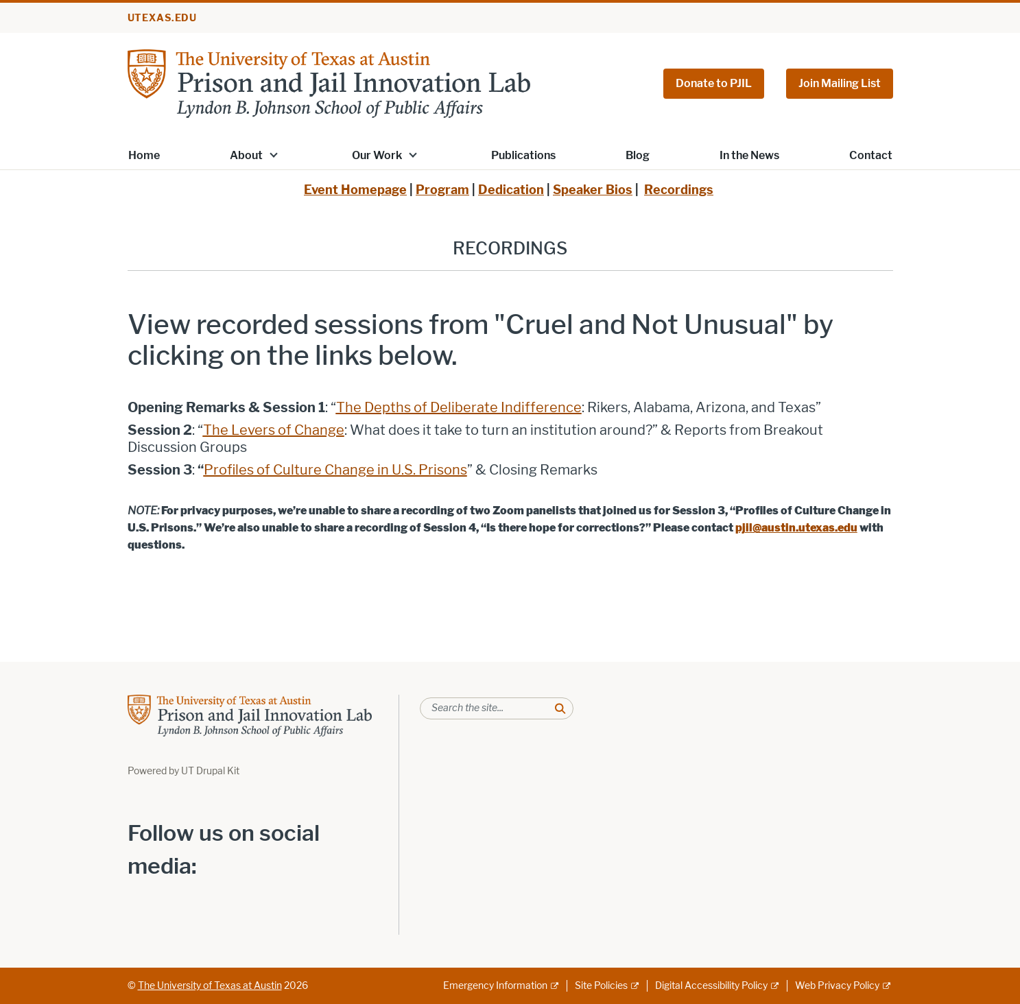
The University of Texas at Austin (210, 986)
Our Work (377, 155)
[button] (273, 154)
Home (144, 155)
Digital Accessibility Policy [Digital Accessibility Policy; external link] (711, 986)
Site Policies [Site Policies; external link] (601, 986)
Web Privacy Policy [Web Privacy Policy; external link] (837, 986)
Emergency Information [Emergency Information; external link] (495, 986)
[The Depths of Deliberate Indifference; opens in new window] (459, 407)
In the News (749, 155)
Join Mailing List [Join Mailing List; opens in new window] (839, 83)
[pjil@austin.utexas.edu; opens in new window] (796, 527)
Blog (638, 155)
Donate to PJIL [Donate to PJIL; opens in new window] (714, 83)
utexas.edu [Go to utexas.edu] (163, 18)
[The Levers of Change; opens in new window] (273, 430)
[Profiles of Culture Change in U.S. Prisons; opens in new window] (335, 470)
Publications (523, 155)
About (246, 155)
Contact (870, 155)
